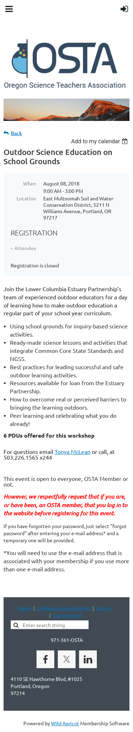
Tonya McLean (72, 451)
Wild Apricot (65, 723)
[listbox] (100, 141)
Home (24, 608)
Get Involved (67, 615)
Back (16, 133)
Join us (104, 608)
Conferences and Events (64, 608)
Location (26, 198)
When (29, 183)
